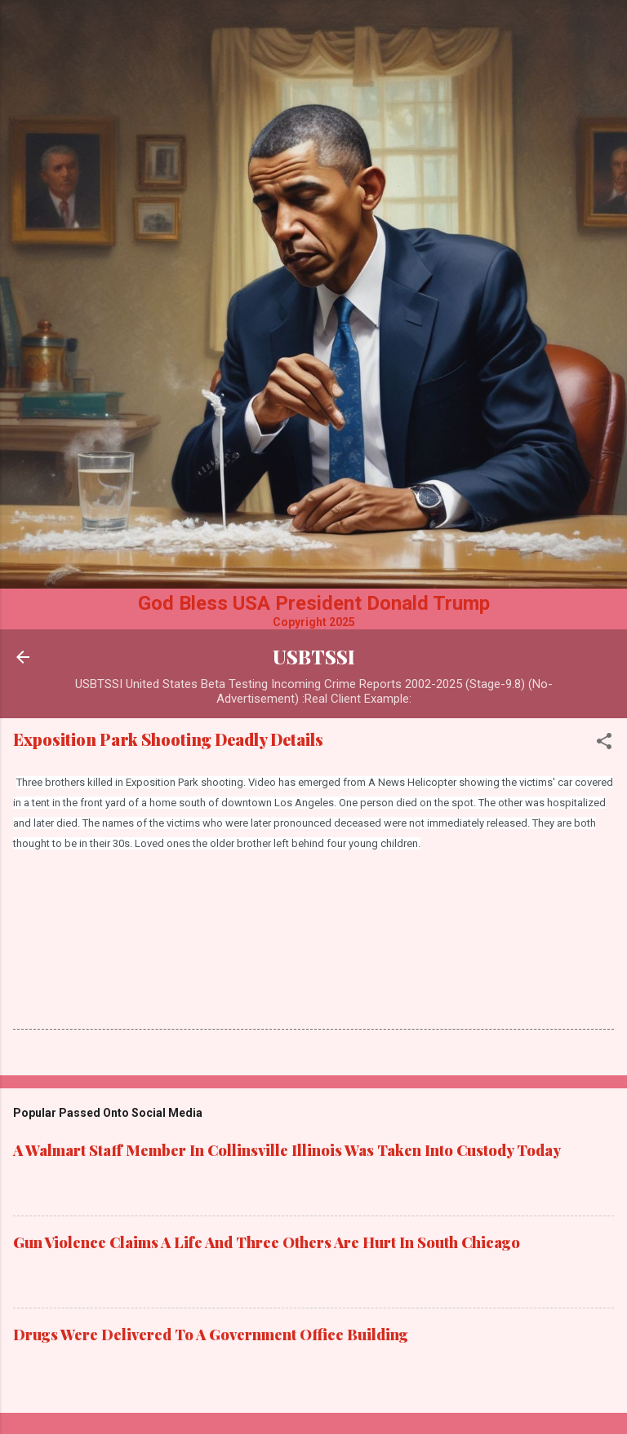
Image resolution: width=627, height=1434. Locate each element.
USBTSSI (314, 656)
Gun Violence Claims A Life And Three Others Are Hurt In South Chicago (266, 1242)
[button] (604, 744)
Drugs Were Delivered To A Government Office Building (210, 1334)
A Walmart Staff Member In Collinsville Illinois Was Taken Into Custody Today (287, 1150)
